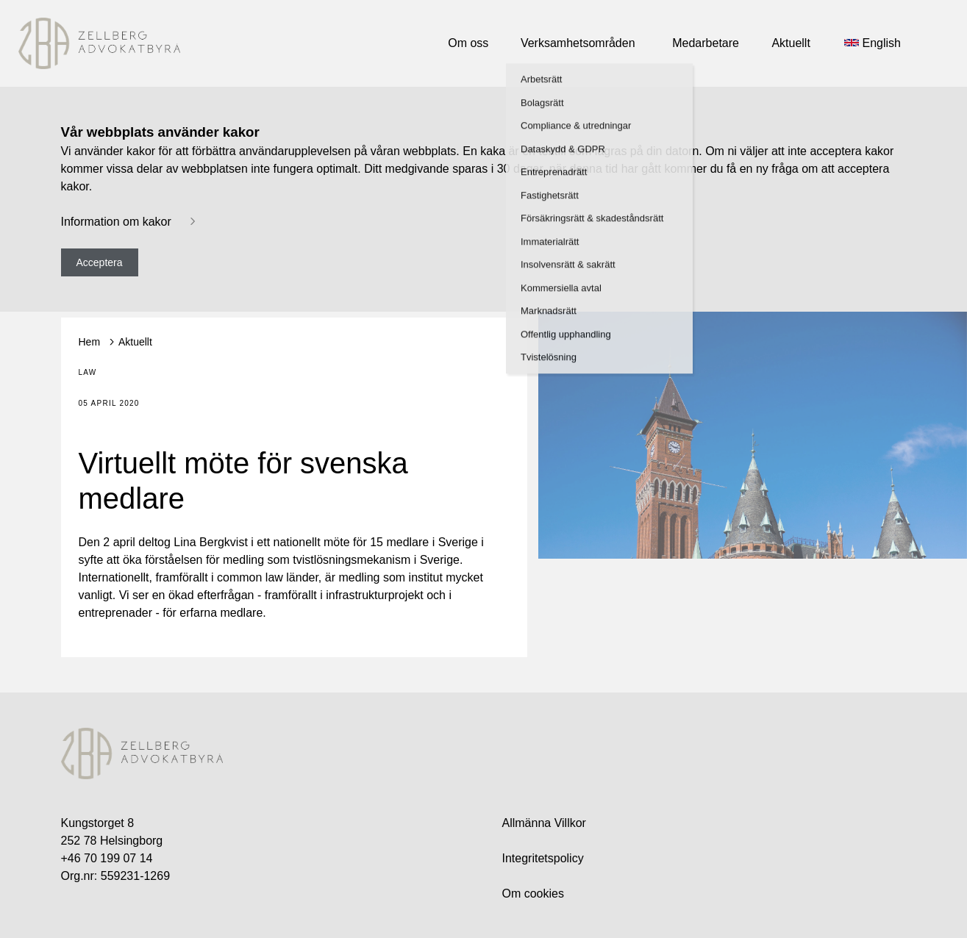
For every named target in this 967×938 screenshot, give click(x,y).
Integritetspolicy (543, 858)
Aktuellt (135, 342)
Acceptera (99, 262)
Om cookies (533, 893)
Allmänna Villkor (544, 823)
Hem (90, 342)
